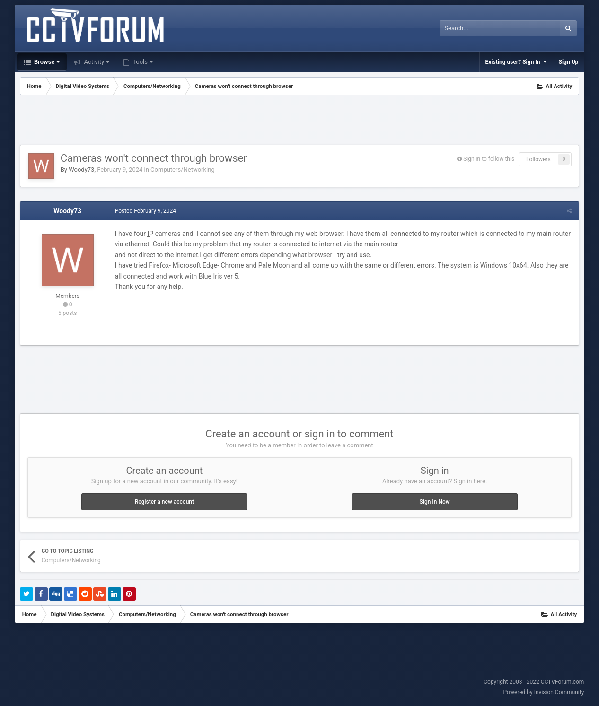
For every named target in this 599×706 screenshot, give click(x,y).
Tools (142, 61)
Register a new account (164, 501)
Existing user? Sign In (516, 61)
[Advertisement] (299, 121)
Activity (95, 61)
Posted (145, 211)
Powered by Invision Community (543, 692)
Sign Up (569, 62)
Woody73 (81, 169)
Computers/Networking (182, 169)
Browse (46, 61)
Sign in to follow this (488, 159)
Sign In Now (435, 501)
